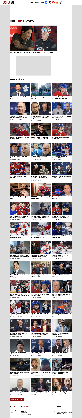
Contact (42, 2)
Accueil (32, 2)
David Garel (14, 54)
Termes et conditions (14, 410)
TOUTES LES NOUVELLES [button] (17, 399)
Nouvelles (37, 2)
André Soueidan (14, 119)
